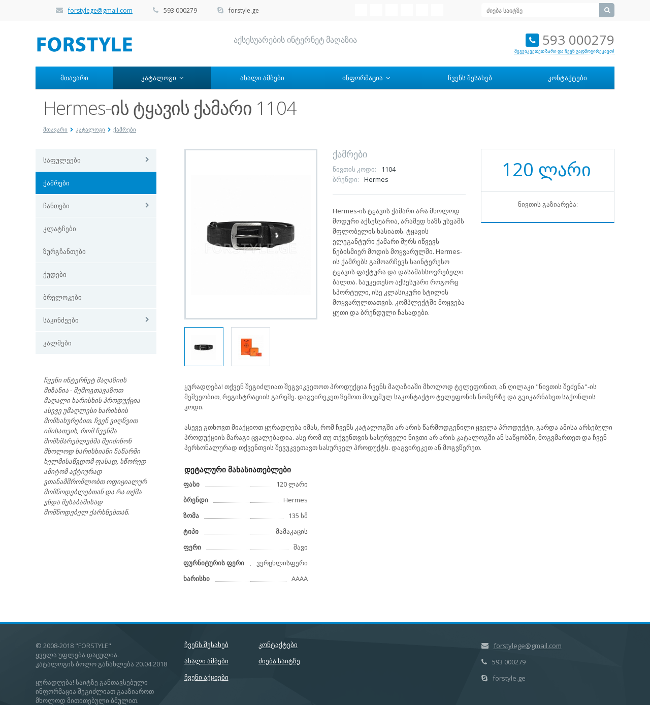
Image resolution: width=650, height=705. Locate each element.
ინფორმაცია (366, 77)
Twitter (391, 10)
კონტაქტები (567, 77)
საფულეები (62, 160)
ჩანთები (56, 205)
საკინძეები (61, 320)
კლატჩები (59, 228)
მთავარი (74, 77)
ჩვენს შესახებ (470, 77)
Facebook (376, 10)
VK (361, 10)
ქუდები (55, 274)
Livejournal (422, 10)
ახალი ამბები (262, 77)
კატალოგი (162, 77)
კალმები (57, 342)
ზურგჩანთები (64, 251)
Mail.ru (407, 10)
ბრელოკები (62, 297)
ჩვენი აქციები (206, 677)
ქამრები (124, 129)
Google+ (437, 10)
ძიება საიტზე (279, 660)
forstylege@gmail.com (100, 10)
